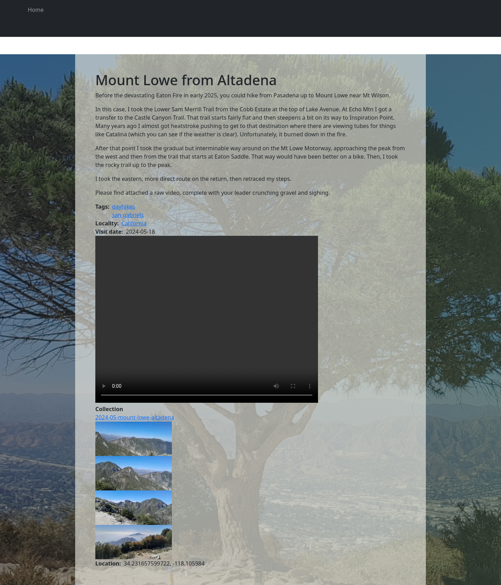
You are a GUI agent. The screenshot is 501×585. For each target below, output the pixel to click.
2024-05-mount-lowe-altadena (134, 417)
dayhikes (123, 206)
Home (36, 10)
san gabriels (128, 215)
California (133, 223)
